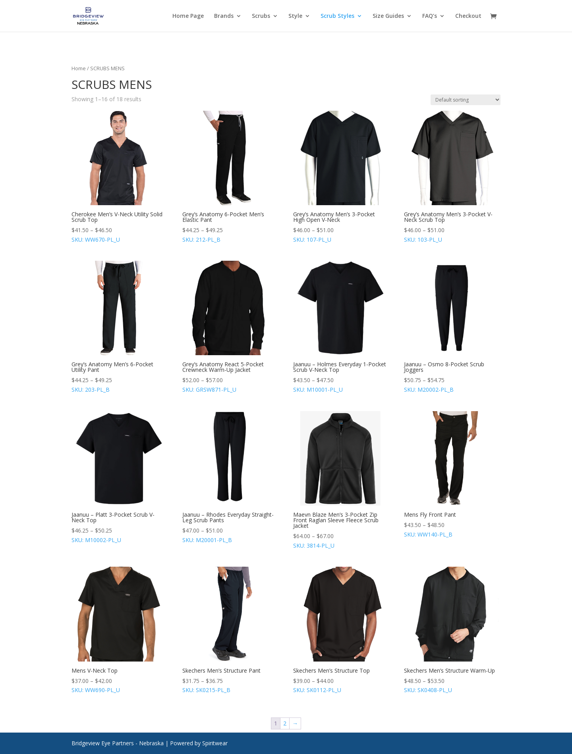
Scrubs (261, 16)
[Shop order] (465, 99)
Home (79, 68)
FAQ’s (429, 16)
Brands (224, 16)
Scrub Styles (337, 16)
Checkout (468, 16)
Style (295, 16)
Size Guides (388, 16)
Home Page (188, 16)
